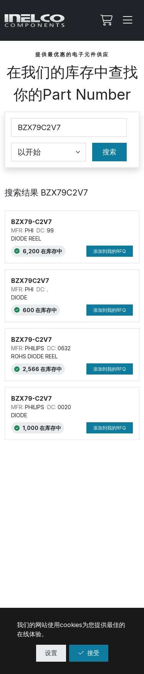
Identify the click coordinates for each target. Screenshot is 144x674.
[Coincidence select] (48, 152)
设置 (51, 653)
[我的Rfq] (105, 20)
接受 (88, 653)
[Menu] (128, 20)
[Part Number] (69, 127)
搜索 (109, 152)
